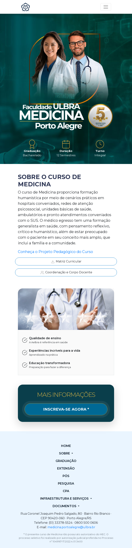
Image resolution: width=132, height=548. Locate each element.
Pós (66, 476)
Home (66, 446)
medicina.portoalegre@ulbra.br (71, 527)
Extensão (66, 468)
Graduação (66, 461)
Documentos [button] (65, 506)
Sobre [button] (65, 453)
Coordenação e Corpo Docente (66, 272)
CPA (66, 491)
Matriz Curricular (66, 262)
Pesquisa (66, 483)
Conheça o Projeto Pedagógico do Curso (55, 251)
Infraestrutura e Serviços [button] (64, 498)
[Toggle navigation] (106, 7)
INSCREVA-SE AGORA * (66, 409)
